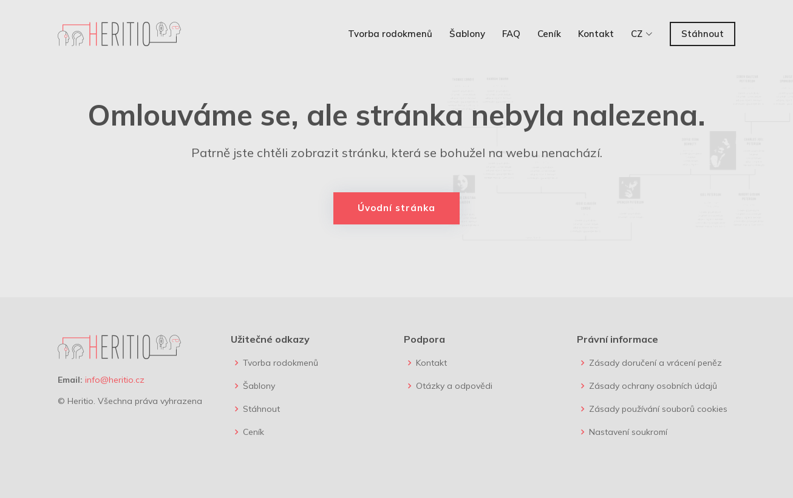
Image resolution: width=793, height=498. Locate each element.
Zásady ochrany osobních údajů (653, 386)
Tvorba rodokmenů (390, 33)
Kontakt (596, 33)
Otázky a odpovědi (454, 386)
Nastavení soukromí (628, 432)
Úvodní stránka (396, 208)
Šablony (467, 33)
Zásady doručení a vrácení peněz (655, 362)
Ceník (549, 33)
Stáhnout (702, 33)
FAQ (511, 33)
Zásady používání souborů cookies (658, 409)
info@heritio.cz (115, 379)
